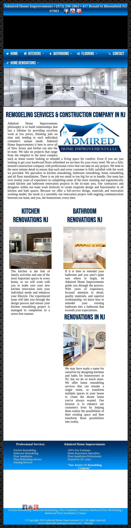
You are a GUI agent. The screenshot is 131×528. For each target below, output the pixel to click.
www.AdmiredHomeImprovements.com (60, 523)
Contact (116, 53)
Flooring (87, 53)
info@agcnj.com (24, 499)
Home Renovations (22, 63)
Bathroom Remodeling (26, 453)
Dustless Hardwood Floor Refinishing (100, 510)
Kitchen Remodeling (25, 450)
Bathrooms (60, 53)
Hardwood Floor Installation (60, 513)
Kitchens (34, 53)
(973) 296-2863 (23, 496)
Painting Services (23, 462)
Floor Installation (23, 456)
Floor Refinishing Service (27, 459)
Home (12, 53)
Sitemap (88, 523)
